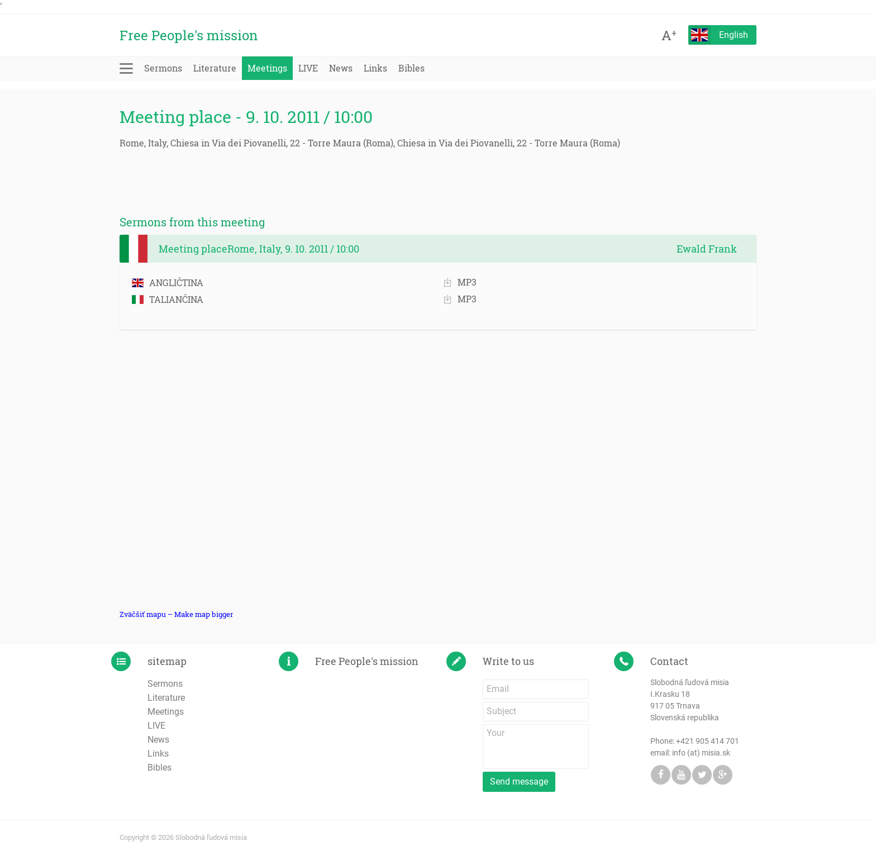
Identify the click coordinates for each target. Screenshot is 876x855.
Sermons (163, 68)
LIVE (308, 68)
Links (375, 68)
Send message (519, 781)
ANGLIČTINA (167, 282)
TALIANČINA (167, 299)
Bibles (411, 68)
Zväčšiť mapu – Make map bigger (176, 614)
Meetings (267, 68)
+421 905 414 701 (707, 741)
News (341, 68)
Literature (214, 68)
